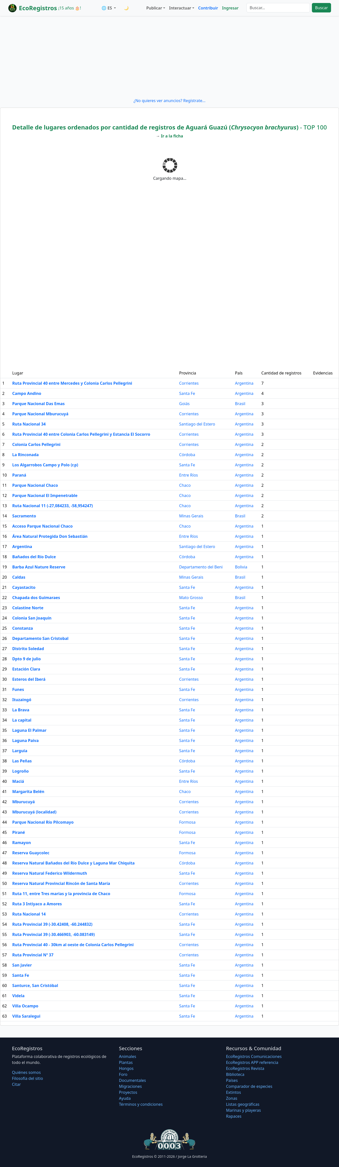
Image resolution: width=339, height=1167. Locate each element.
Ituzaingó (21, 699)
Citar (16, 1084)
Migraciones (130, 1086)
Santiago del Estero (197, 424)
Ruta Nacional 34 (29, 424)
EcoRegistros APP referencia (252, 1062)
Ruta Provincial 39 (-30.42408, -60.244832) (52, 924)
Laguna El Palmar (29, 730)
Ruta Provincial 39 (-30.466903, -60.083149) (53, 934)
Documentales (132, 1080)
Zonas (231, 1098)
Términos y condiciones (141, 1104)
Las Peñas (22, 761)
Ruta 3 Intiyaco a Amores (37, 904)
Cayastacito (23, 587)
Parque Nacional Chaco (35, 485)
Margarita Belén (28, 791)
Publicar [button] (154, 8)
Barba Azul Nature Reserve (38, 567)
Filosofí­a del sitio (27, 1078)
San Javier (22, 965)
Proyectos (128, 1092)
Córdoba (187, 454)
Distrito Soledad (28, 648)
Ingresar (230, 8)
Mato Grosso (191, 597)
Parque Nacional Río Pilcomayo (43, 822)
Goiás (184, 403)
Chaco (185, 485)
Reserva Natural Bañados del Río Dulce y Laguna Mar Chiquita (73, 863)
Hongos (126, 1068)
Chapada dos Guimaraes (36, 597)
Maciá (18, 781)
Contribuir (208, 8)
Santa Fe (187, 393)
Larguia (19, 750)
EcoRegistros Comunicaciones (254, 1056)
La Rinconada (25, 454)
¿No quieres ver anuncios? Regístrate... (169, 100)
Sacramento (24, 516)
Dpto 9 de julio (26, 659)
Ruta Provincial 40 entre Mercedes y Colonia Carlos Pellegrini (72, 383)
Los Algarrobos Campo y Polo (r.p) (45, 465)
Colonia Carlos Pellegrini (36, 444)
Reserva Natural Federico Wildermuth (49, 873)
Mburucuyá (23, 801)
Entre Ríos (188, 475)
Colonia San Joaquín (31, 618)
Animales (127, 1056)
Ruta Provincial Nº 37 (32, 955)
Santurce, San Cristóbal (35, 985)
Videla (18, 995)
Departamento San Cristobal (40, 638)
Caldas (18, 577)
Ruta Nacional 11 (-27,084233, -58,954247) (52, 505)
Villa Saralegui (26, 1016)
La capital (21, 720)
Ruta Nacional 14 (29, 914)
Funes (18, 689)
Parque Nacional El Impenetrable (44, 495)
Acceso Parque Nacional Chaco (42, 526)
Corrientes (189, 383)
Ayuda (125, 1098)
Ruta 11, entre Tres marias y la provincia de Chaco (61, 893)
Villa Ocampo (25, 1006)
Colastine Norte (27, 608)
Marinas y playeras (243, 1110)
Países (232, 1080)
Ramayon (21, 842)
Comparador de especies (249, 1086)
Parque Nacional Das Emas (38, 403)
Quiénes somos (26, 1072)
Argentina (244, 383)
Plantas (126, 1062)
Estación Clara (26, 669)
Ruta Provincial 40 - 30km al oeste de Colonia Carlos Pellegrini (73, 944)
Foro (123, 1074)
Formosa (187, 822)
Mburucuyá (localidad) (34, 812)
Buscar (321, 7)
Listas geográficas (242, 1104)
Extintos (233, 1092)
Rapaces (234, 1116)
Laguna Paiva (25, 740)
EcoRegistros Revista (245, 1068)
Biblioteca (235, 1074)
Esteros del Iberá (28, 679)
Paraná (19, 475)
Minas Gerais (191, 516)
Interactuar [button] (180, 8)
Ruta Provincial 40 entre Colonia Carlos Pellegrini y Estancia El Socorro (81, 434)
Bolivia (241, 567)
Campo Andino (26, 393)
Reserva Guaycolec (30, 853)
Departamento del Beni (201, 567)
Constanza (22, 628)
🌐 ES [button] (107, 8)
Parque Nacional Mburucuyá (40, 414)
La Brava (20, 710)
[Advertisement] (169, 57)
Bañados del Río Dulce (34, 556)
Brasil (240, 403)
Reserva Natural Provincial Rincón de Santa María (61, 883)
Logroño (20, 771)
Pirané (18, 832)
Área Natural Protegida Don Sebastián (50, 536)
